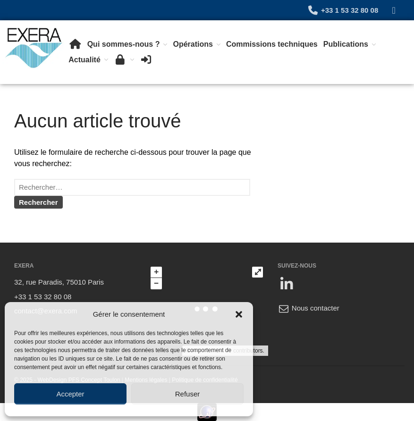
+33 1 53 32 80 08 (342, 10)
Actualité (84, 60)
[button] (239, 314)
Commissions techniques (272, 44)
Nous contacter (308, 308)
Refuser (187, 394)
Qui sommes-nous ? (123, 44)
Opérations (192, 44)
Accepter (70, 394)
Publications (345, 44)
